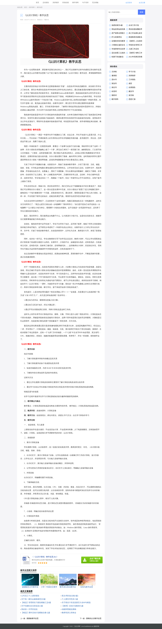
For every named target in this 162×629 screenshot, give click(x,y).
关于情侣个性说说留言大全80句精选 (76, 602)
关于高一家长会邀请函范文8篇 (33, 599)
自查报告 (132, 87)
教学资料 (75, 2)
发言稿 (131, 95)
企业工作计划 (134, 25)
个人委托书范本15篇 (70, 599)
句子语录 (85, 2)
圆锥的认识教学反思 (93, 618)
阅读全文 (40, 19)
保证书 (114, 87)
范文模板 (95, 2)
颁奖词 (114, 95)
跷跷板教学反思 (32, 618)
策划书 (114, 83)
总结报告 (46, 2)
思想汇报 (132, 99)
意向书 (114, 79)
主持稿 (114, 72)
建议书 (131, 91)
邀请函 (114, 75)
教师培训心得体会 (69, 613)
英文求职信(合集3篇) (70, 596)
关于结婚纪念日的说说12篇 (32, 606)
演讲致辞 (56, 2)
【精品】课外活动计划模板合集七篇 (35, 613)
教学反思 (39, 7)
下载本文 (46, 19)
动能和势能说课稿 (69, 609)
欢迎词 (114, 91)
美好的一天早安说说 (29, 609)
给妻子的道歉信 (117, 57)
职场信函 (65, 2)
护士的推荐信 (117, 37)
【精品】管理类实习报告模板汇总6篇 (36, 602)
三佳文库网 (77, 626)
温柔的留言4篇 (117, 25)
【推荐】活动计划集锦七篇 (72, 606)
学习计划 (132, 72)
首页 (37, 2)
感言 (130, 83)
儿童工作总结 (134, 49)
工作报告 (132, 79)
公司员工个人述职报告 (30, 596)
